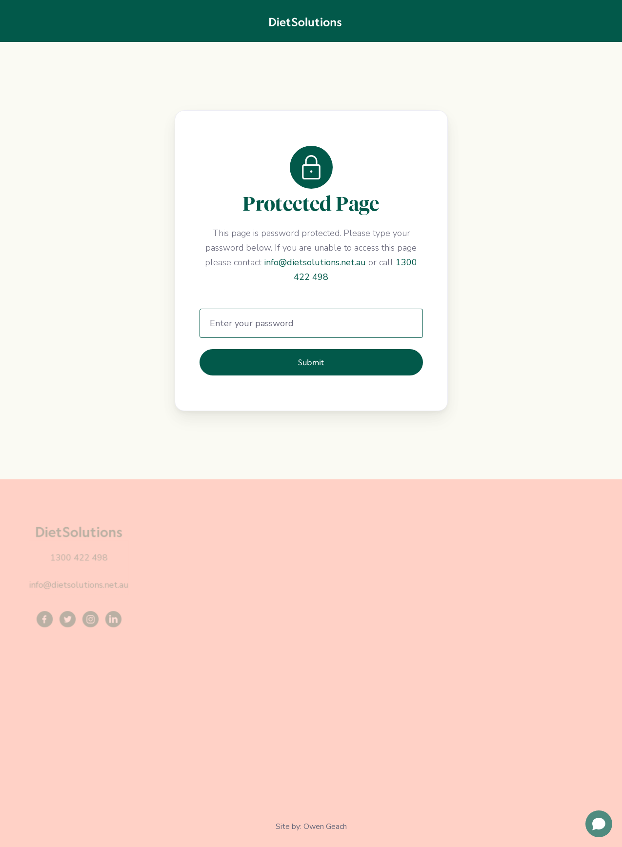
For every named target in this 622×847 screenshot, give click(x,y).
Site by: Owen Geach (311, 826)
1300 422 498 (78, 557)
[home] (305, 21)
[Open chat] (598, 823)
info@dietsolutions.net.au (315, 262)
